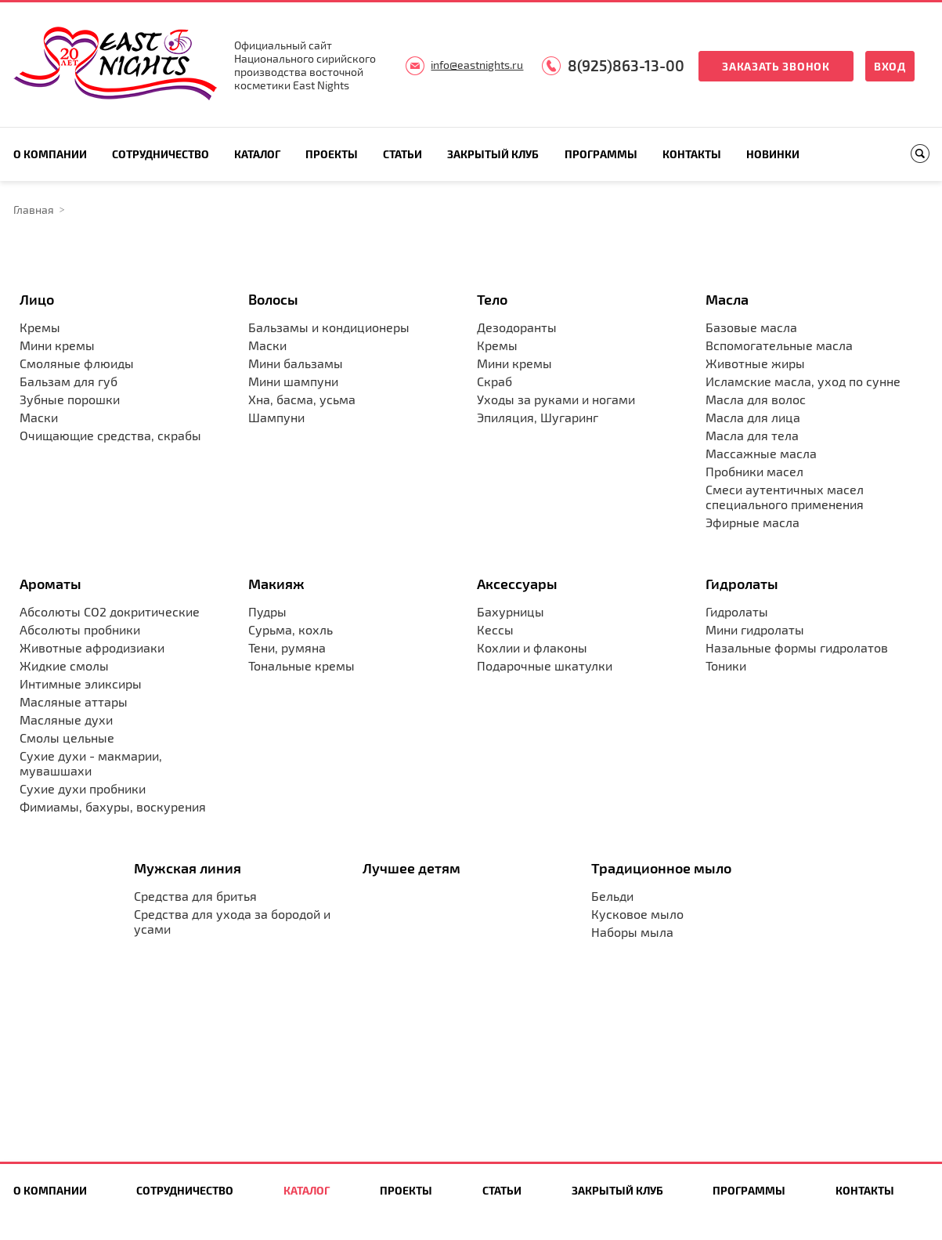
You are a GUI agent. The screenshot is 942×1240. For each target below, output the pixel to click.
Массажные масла (761, 453)
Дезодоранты (517, 327)
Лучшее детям (411, 868)
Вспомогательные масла (779, 345)
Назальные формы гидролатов (797, 647)
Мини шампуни (293, 381)
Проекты (331, 154)
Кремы (40, 327)
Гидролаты (742, 583)
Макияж (276, 583)
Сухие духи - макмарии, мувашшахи (91, 763)
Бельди (612, 895)
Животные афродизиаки (92, 647)
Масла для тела (752, 435)
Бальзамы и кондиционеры (329, 327)
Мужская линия (187, 868)
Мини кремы (57, 345)
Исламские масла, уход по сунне (803, 381)
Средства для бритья (195, 895)
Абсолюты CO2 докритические (110, 611)
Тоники (726, 665)
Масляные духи (66, 719)
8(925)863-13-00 (626, 65)
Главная (33, 209)
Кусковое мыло (637, 913)
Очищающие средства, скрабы (110, 435)
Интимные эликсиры (81, 683)
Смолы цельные (67, 737)
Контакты (691, 154)
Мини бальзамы (295, 363)
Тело (492, 299)
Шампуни (276, 417)
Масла (727, 299)
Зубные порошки (70, 399)
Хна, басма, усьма (302, 399)
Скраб (494, 381)
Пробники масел (754, 471)
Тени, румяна (287, 647)
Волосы (273, 299)
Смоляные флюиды (77, 363)
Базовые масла (751, 327)
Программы (601, 154)
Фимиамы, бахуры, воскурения (113, 806)
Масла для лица (753, 417)
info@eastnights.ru (477, 64)
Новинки (772, 154)
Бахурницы (510, 611)
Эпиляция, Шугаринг (537, 417)
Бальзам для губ (68, 381)
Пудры (267, 611)
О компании (50, 154)
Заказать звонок (776, 66)
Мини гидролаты (755, 629)
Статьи (402, 154)
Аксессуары (517, 583)
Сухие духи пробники (83, 788)
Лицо (37, 299)
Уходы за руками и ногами (556, 399)
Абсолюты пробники (80, 629)
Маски (39, 417)
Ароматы (50, 583)
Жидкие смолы (64, 665)
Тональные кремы (301, 665)
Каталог (257, 154)
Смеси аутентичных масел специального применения (785, 497)
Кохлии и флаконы (532, 647)
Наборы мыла (632, 931)
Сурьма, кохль (290, 629)
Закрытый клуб (493, 154)
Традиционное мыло (661, 868)
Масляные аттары (74, 701)
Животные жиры (755, 363)
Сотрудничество (160, 154)
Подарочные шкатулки (544, 665)
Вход (890, 66)
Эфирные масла (752, 522)
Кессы (495, 629)
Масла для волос (756, 399)
